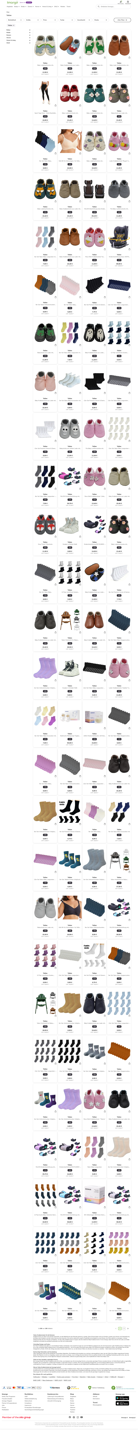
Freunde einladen (7, 1401)
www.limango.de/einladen (97, 1427)
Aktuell (95, 1399)
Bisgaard (120, 1379)
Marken (72, 1415)
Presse (4, 1410)
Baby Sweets (91, 1379)
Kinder (8, 35)
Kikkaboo (44, 1379)
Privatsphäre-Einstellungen (33, 1410)
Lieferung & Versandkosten (56, 1399)
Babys (8, 32)
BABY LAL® (58, 1382)
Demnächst (96, 1401)
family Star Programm (9, 1399)
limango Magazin (7, 1404)
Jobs (3, 1408)
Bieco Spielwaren (47, 1382)
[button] (128, 3)
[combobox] (113, 8)
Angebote (73, 1399)
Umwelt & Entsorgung (54, 1404)
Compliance (28, 1406)
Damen (9, 37)
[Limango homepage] (12, 3)
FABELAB (113, 1379)
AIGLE (106, 1379)
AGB (26, 1399)
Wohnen (72, 1410)
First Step (75, 1379)
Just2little (52, 1379)
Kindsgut (100, 1379)
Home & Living (11, 42)
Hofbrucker (36, 1379)
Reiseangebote (97, 1408)
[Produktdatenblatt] (45, 55)
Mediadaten (5, 1412)
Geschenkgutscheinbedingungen (34, 1412)
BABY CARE (37, 1382)
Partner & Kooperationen (9, 1406)
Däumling (83, 1379)
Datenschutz (28, 1404)
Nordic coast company (63, 1379)
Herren (9, 40)
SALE (8, 45)
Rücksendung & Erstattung (56, 1401)
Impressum (28, 1408)
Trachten (72, 1412)
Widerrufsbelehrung (31, 1401)
